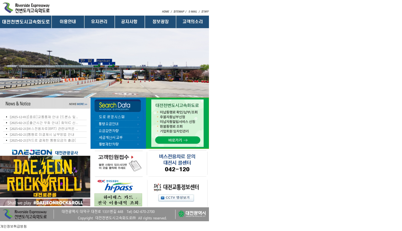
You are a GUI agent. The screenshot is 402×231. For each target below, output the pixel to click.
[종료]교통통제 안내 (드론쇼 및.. (53, 116)
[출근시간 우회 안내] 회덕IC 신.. (53, 122)
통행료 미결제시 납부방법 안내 (51, 134)
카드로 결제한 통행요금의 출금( (52, 140)
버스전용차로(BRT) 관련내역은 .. (53, 128)
